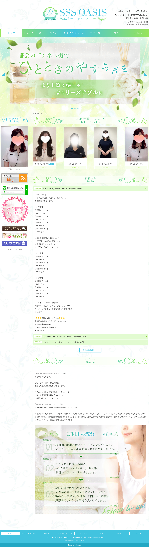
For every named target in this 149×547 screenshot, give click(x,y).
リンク (138, 533)
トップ (11, 33)
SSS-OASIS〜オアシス (78, 540)
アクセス (95, 33)
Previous (3, 73)
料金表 (53, 33)
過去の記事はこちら (90, 350)
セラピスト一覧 (33, 33)
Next (145, 73)
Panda (79, 545)
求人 (116, 33)
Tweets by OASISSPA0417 (15, 249)
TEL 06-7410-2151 (132, 10)
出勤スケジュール (74, 33)
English (137, 33)
